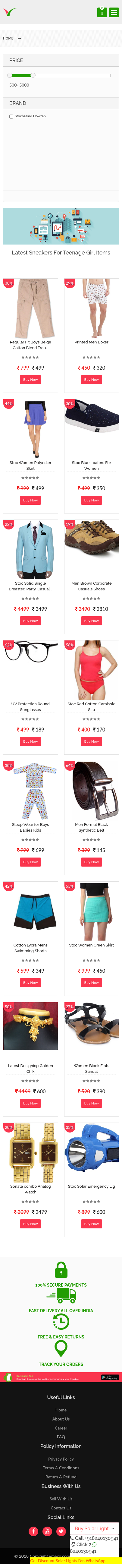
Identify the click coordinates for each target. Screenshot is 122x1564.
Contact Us (61, 1507)
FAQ (61, 1436)
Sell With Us (61, 1498)
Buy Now (30, 379)
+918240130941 (101, 1538)
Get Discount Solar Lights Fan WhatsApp (67, 1560)
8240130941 (83, 1551)
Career (61, 1427)
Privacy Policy (61, 1458)
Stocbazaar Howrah (27, 116)
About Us (61, 1418)
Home (61, 1409)
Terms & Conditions (61, 1467)
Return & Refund (61, 1476)
